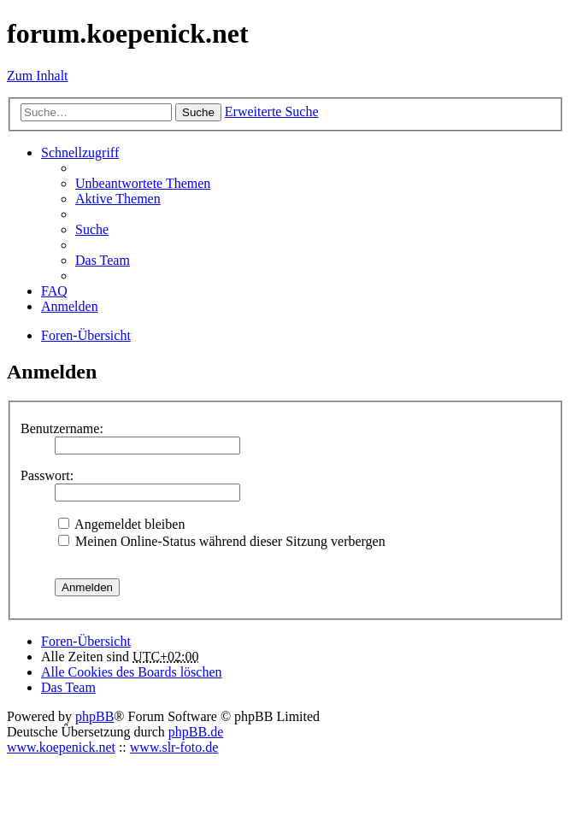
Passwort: (47, 475)
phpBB (94, 716)
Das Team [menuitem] (102, 260)
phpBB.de (195, 731)
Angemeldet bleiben (121, 524)
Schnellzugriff (80, 152)
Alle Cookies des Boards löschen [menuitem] (131, 672)
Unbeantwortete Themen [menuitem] (142, 183)
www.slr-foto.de (174, 747)
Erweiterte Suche (272, 111)
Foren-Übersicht (86, 641)
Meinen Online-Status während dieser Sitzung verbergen (222, 541)
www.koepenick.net (61, 747)
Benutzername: (62, 428)
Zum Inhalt (37, 75)
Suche (198, 112)
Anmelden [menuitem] (69, 306)
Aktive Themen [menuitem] (118, 198)
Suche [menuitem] (92, 229)
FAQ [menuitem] (54, 291)
